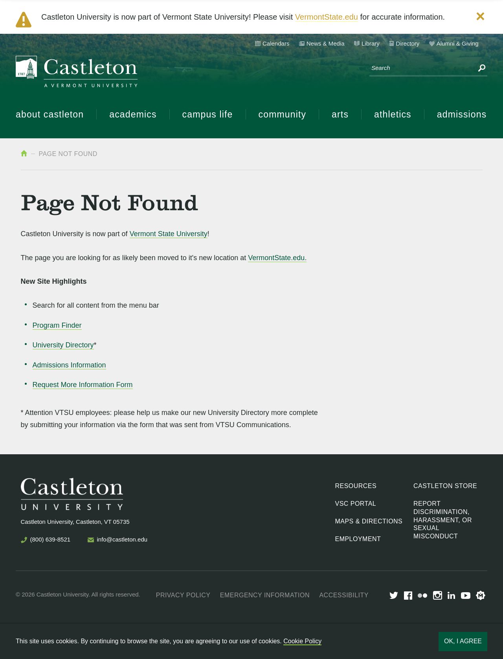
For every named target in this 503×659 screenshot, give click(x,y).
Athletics (392, 114)
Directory (407, 43)
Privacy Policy (183, 595)
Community (283, 114)
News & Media (326, 43)
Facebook (408, 595)
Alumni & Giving (458, 43)
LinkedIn (451, 595)
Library (371, 43)
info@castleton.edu (122, 539)
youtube (465, 595)
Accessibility (343, 595)
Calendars (276, 43)
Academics (132, 114)
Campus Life (207, 114)
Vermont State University (168, 234)
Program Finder (57, 325)
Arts (340, 114)
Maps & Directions (369, 521)
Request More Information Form (83, 385)
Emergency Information (265, 595)
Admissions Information (69, 365)
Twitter (393, 595)
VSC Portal (355, 503)
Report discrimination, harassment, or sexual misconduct (442, 520)
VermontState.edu (326, 17)
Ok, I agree (463, 641)
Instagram (437, 595)
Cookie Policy (302, 641)
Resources (356, 486)
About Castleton (50, 114)
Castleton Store (445, 486)
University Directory (63, 345)
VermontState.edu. (277, 258)
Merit (480, 595)
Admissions (462, 114)
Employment (358, 539)
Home (24, 153)
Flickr (422, 595)
